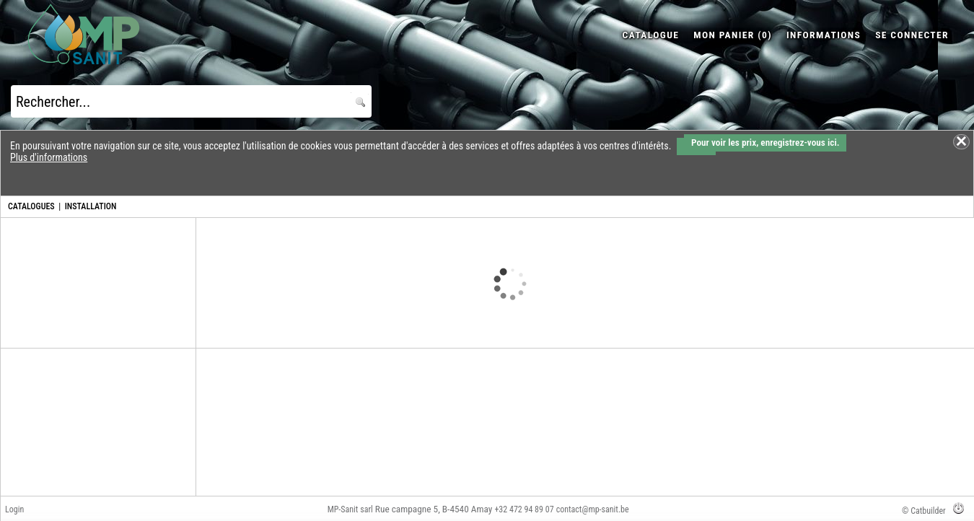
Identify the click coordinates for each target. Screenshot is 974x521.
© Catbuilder (924, 511)
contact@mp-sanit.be (592, 509)
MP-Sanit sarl (350, 509)
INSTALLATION (91, 206)
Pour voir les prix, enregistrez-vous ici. (765, 142)
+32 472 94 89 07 (523, 509)
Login (14, 509)
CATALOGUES (31, 206)
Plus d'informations (48, 157)
